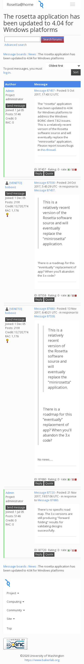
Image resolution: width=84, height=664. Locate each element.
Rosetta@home (20, 4)
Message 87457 (44, 91)
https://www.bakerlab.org (42, 660)
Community (16, 610)
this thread (48, 150)
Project (13, 593)
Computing (15, 602)
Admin (10, 91)
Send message (16, 106)
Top (9, 628)
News (32, 54)
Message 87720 (44, 492)
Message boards (14, 54)
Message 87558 (44, 183)
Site (11, 619)
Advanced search (15, 45)
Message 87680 (44, 309)
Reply (38, 173)
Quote (49, 173)
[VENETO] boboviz (13, 185)
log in (7, 73)
